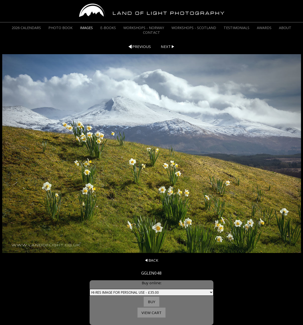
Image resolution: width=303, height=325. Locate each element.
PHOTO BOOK (60, 27)
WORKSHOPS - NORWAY (143, 27)
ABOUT (285, 27)
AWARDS (264, 27)
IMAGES (86, 27)
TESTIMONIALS (236, 27)
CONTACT (151, 32)
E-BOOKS (108, 27)
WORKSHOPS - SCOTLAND (193, 27)
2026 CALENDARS (26, 27)
